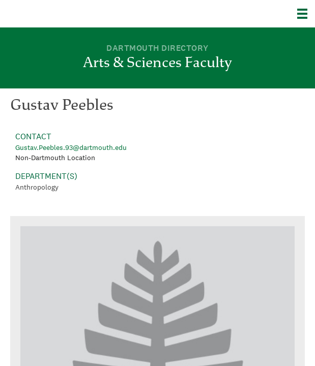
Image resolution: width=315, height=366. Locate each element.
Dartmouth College (59, 13)
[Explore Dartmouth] (306, 14)
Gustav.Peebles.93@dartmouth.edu (71, 147)
